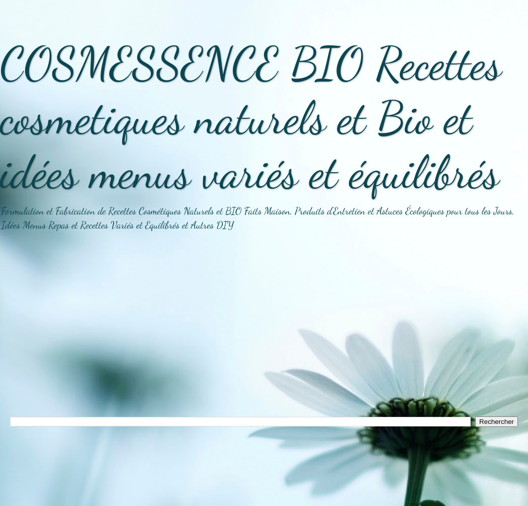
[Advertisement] (264, 330)
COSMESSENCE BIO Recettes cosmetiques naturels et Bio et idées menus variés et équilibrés (250, 117)
